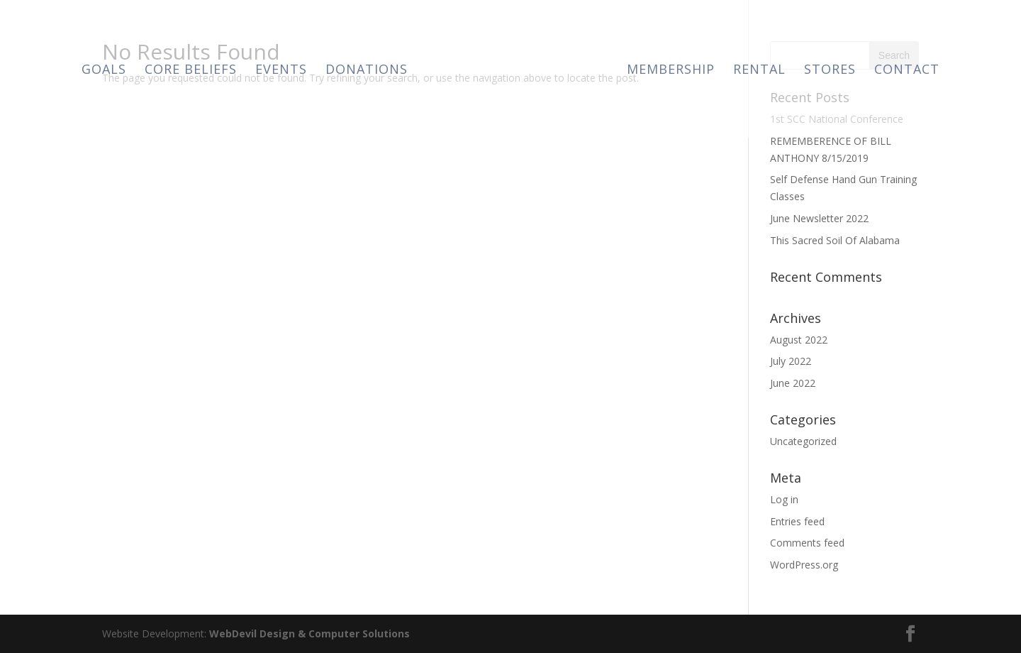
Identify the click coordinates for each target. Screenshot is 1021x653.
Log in (784, 499)
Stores (830, 70)
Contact (906, 70)
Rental (759, 70)
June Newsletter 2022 (819, 218)
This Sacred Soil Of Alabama (835, 240)
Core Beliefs (191, 70)
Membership (671, 70)
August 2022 (798, 339)
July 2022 (790, 361)
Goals (104, 70)
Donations (366, 70)
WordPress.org (804, 564)
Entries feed (797, 521)
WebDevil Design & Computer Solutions (309, 633)
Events (281, 70)
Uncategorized (803, 441)
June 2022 (792, 383)
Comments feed (807, 542)
